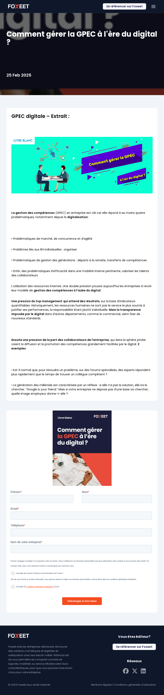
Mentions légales (101, 684)
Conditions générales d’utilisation (135, 684)
